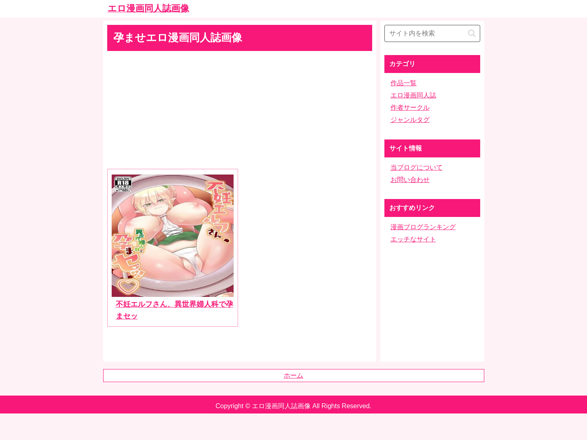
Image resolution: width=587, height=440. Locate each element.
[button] (472, 33)
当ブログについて (417, 167)
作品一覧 (404, 83)
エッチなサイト (413, 239)
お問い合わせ (410, 179)
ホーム (293, 375)
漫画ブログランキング (423, 226)
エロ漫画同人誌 (413, 95)
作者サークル (410, 107)
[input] (432, 33)
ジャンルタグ (410, 119)
